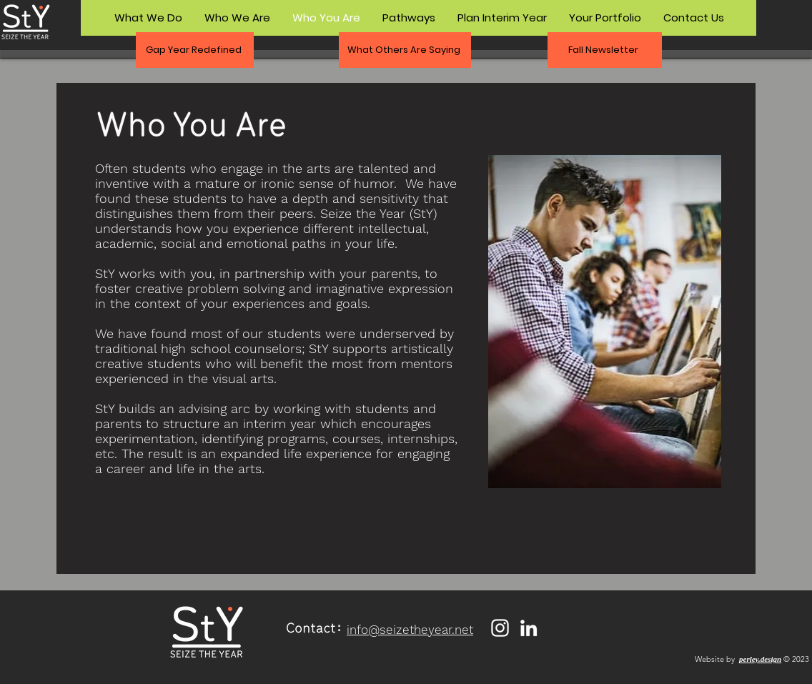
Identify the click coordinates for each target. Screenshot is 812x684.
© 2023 (796, 659)
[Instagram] (500, 628)
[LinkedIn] (528, 628)
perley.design (760, 659)
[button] (195, 50)
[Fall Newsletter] (605, 50)
